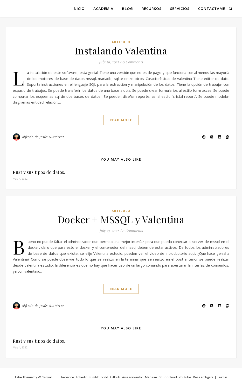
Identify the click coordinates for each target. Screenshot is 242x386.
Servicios (179, 8)
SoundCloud (168, 377)
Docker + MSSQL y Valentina (121, 219)
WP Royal (45, 377)
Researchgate (203, 377)
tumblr (94, 377)
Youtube (185, 377)
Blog (127, 8)
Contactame (211, 8)
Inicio (79, 8)
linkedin (82, 377)
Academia (103, 8)
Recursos (151, 8)
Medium (151, 377)
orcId (104, 377)
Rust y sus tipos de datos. (39, 172)
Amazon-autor (132, 377)
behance (67, 377)
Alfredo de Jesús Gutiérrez (43, 137)
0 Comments (132, 61)
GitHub (115, 377)
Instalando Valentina (121, 50)
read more (121, 120)
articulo (121, 42)
